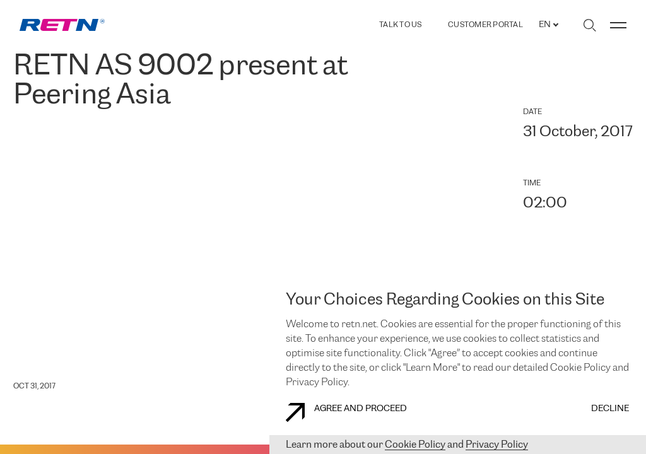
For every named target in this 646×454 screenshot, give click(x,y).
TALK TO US (400, 24)
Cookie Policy (415, 445)
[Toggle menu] (618, 25)
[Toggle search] (589, 25)
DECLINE (610, 409)
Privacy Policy (497, 445)
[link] (62, 25)
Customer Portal (485, 25)
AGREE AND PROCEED (346, 412)
